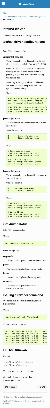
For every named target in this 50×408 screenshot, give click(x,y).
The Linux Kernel (27, 4)
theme (26, 401)
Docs (5, 13)
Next (41, 387)
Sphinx (15, 401)
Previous (10, 387)
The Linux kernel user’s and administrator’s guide (23, 16)
